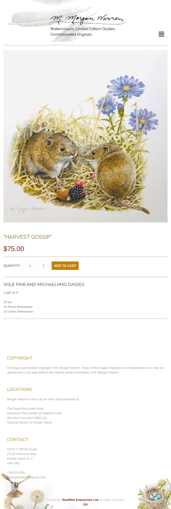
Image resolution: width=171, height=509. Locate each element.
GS (85, 504)
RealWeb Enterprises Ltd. (80, 500)
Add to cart (65, 266)
